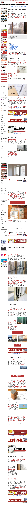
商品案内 (2, 117)
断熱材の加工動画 (3, 188)
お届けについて (3, 136)
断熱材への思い (3, 125)
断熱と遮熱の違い (3, 212)
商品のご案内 (11, 4)
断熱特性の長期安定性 (3, 191)
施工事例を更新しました (15, 0)
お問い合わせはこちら (4, 249)
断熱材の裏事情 (3, 180)
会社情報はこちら (3, 247)
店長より (2, 127)
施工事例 (16, 4)
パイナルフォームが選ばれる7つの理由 (3, 183)
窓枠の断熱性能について (12, 45)
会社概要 (21, 4)
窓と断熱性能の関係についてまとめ (13, 49)
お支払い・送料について (3, 134)
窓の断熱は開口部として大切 (13, 47)
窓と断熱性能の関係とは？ (12, 44)
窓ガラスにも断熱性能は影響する (13, 46)
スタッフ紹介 (3, 150)
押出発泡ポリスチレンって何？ (3, 199)
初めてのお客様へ (7, 4)
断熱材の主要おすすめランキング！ (3, 204)
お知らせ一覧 (3, 219)
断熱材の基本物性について (3, 186)
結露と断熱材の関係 (3, 196)
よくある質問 (3, 123)
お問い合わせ (3, 157)
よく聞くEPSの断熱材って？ (3, 193)
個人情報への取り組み (3, 155)
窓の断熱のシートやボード (12, 48)
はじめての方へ (3, 115)
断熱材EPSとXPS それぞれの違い (3, 215)
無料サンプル (18, 107)
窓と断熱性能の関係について (3, 210)
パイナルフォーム (20, 106)
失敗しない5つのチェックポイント (3, 141)
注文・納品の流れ (3, 131)
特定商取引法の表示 (3, 152)
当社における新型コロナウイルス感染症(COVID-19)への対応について (3, 222)
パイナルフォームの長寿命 (3, 207)
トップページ (2, 4)
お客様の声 (2, 121)
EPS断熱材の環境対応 (3, 202)
